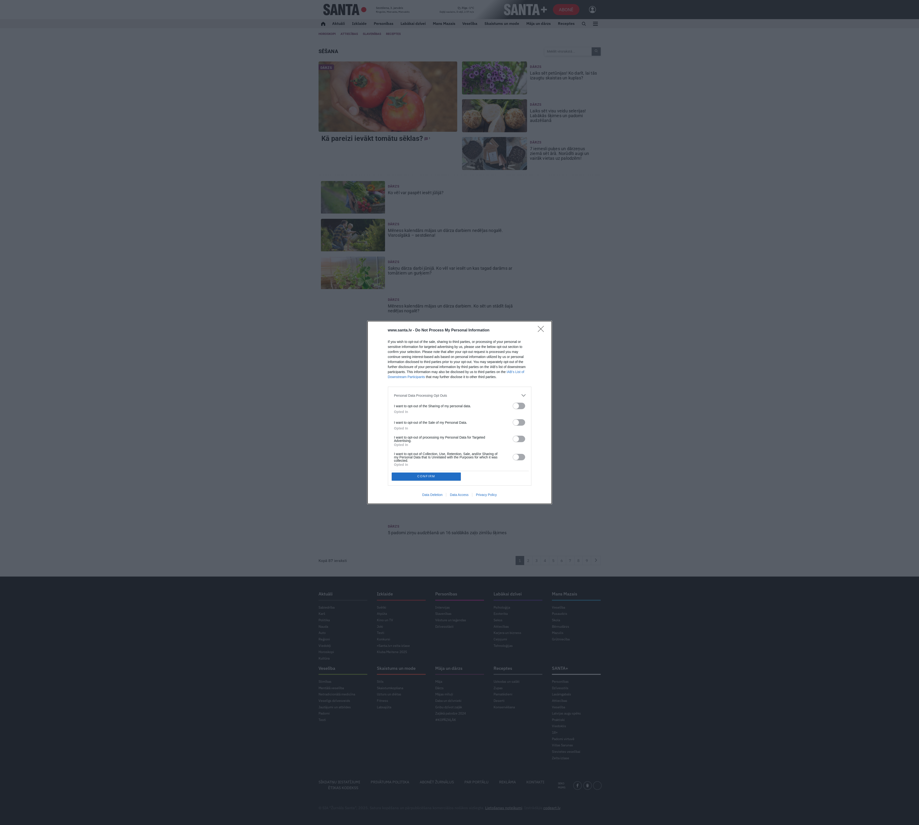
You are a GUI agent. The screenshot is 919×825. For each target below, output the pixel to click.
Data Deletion (432, 495)
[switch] (519, 405)
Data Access (459, 495)
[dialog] (460, 412)
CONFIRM (426, 476)
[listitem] (459, 395)
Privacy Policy (486, 495)
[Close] (542, 330)
